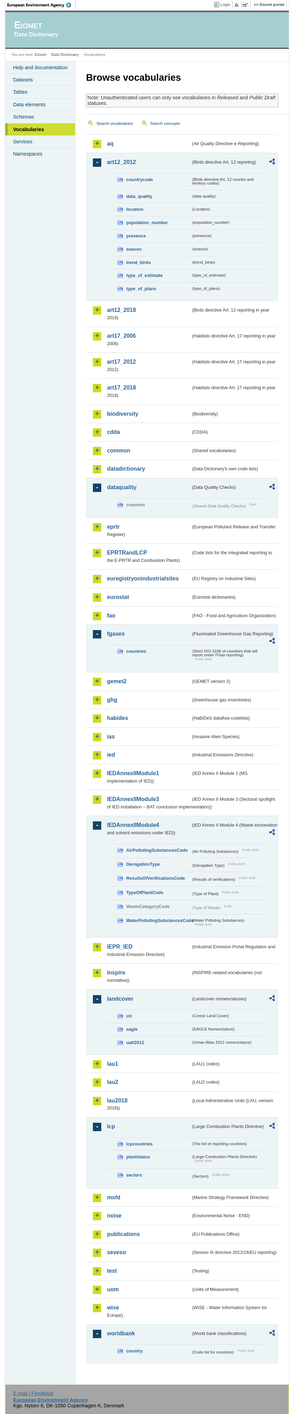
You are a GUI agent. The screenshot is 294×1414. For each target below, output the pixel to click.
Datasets (23, 80)
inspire (116, 973)
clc (129, 1016)
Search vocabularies (114, 123)
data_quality (139, 196)
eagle (132, 1029)
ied (111, 755)
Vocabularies (28, 129)
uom (113, 1289)
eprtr (113, 527)
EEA (41, 4)
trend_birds (138, 262)
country (134, 1351)
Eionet (40, 54)
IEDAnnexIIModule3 (133, 799)
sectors (134, 1175)
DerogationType (143, 864)
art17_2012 (121, 362)
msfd (113, 1197)
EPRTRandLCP (127, 553)
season (133, 249)
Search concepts (165, 123)
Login (225, 4)
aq (110, 144)
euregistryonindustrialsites (142, 578)
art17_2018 (121, 388)
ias (111, 737)
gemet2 (116, 681)
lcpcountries (139, 1144)
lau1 (112, 1064)
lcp (111, 1126)
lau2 (112, 1082)
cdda (113, 432)
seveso (116, 1252)
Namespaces (27, 154)
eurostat (118, 597)
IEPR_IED (119, 947)
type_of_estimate (144, 275)
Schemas (23, 117)
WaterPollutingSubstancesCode (158, 920)
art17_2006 (121, 336)
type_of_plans (141, 288)
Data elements (29, 104)
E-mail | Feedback (33, 1393)
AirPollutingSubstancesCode (157, 850)
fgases (116, 634)
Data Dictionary (65, 54)
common (118, 451)
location (134, 209)
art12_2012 (121, 162)
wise (113, 1308)
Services (22, 141)
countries (136, 651)
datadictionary (126, 469)
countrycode (139, 179)
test (112, 1271)
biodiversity (122, 414)
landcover (120, 999)
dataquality (121, 487)
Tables (20, 92)
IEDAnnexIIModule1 (133, 773)
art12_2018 (121, 310)
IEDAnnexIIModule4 (133, 825)
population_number (147, 222)
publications (123, 1234)
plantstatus (138, 1156)
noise (114, 1216)
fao (111, 616)
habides (117, 718)
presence (136, 235)
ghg (112, 700)
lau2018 (117, 1101)
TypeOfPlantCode (144, 892)
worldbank (121, 1333)
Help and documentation (40, 67)
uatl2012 (135, 1042)
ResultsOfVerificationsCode (155, 878)
